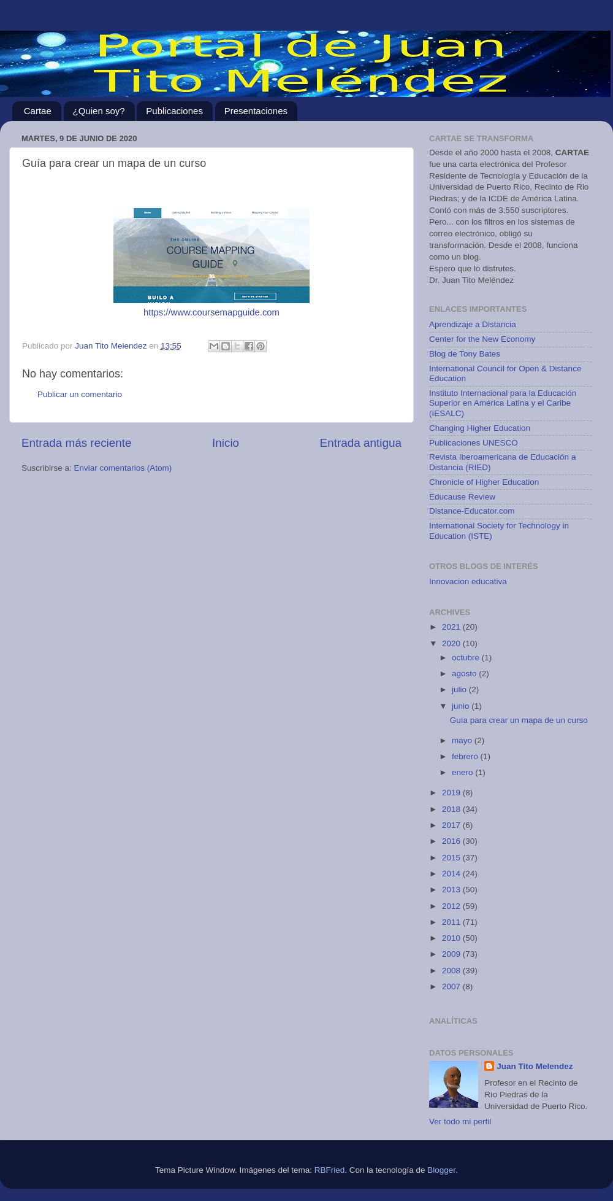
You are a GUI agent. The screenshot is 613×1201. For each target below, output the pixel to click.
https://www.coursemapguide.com (211, 312)
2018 (452, 809)
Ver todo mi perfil (460, 1121)
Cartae (37, 111)
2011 (452, 922)
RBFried (329, 1170)
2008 (452, 970)
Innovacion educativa (468, 581)
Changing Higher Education (479, 428)
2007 (452, 986)
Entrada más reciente (76, 442)
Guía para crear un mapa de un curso (519, 720)
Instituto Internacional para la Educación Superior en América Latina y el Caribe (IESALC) (502, 402)
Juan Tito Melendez (535, 1066)
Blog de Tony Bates (464, 353)
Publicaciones (174, 111)
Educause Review (462, 496)
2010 (452, 938)
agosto (465, 673)
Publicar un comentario (79, 394)
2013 (452, 889)
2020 (452, 643)
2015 (452, 857)
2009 (452, 954)
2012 (452, 906)
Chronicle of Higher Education (484, 482)
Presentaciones (255, 111)
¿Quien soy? (99, 111)
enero (463, 772)
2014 (452, 873)
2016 (452, 841)
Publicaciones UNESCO (473, 442)
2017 (452, 825)
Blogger (441, 1170)
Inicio (225, 442)
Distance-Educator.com (472, 511)
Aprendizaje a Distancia (472, 324)
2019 (452, 792)
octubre (467, 657)
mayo (463, 740)
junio (461, 706)
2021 (452, 626)
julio (460, 689)
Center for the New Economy (482, 339)
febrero (466, 756)
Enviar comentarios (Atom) (123, 468)
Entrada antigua (361, 442)
